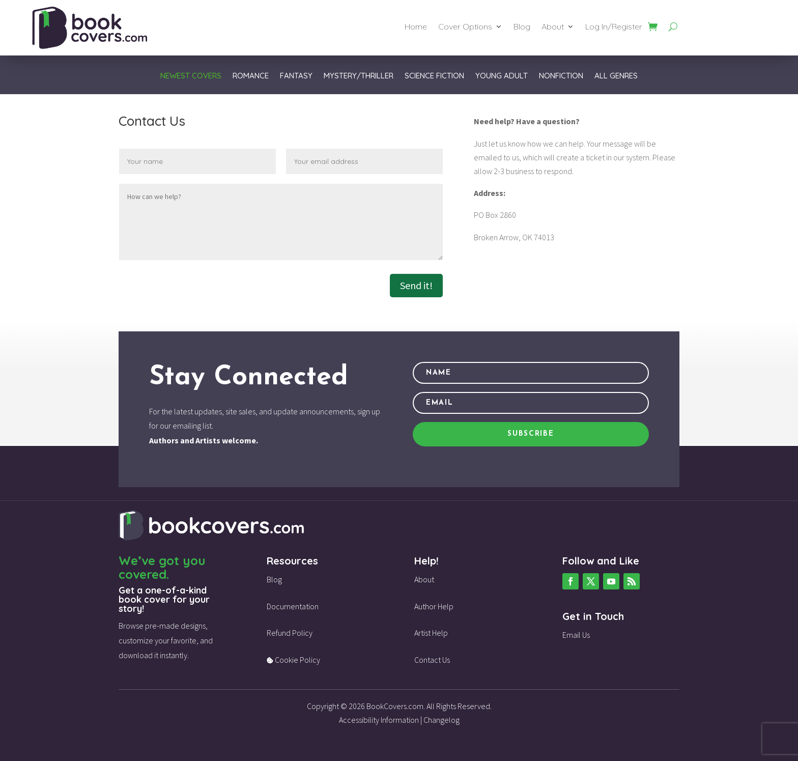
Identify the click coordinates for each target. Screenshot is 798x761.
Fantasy (296, 76)
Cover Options (465, 27)
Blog (522, 27)
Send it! (416, 285)
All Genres (616, 76)
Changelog (441, 720)
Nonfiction (561, 76)
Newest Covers (190, 76)
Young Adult (501, 76)
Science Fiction (434, 76)
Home (416, 27)
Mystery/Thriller (358, 76)
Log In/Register (613, 27)
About (553, 27)
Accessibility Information (379, 720)
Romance (251, 76)
